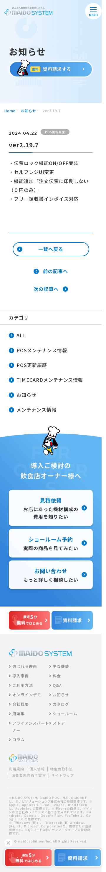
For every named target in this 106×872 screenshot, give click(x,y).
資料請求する (50, 69)
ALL (17, 336)
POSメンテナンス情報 (38, 351)
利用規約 (16, 769)
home (10, 110)
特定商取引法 (61, 769)
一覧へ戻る (40, 248)
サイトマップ (62, 775)
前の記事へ (51, 271)
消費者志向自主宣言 (28, 775)
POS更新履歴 (28, 365)
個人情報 (37, 769)
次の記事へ (51, 289)
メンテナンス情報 (33, 410)
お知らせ (28, 110)
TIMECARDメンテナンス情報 (46, 380)
